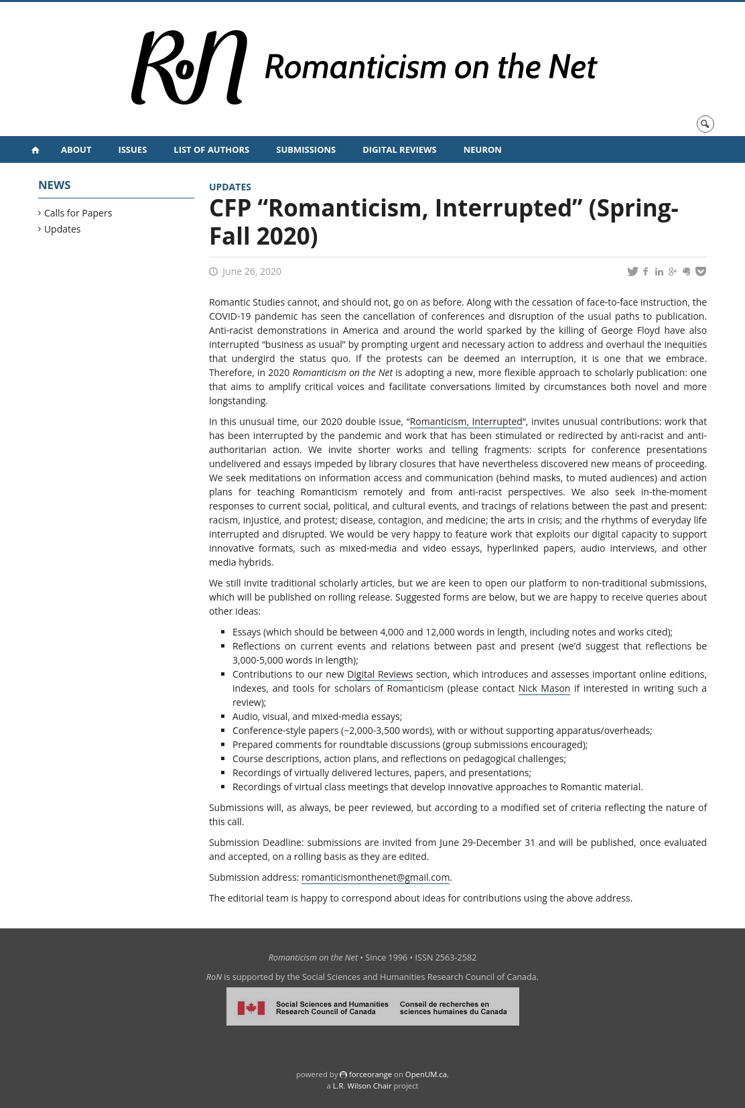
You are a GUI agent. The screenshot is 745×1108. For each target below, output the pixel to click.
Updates (63, 229)
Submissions (306, 149)
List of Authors (211, 149)
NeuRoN (483, 149)
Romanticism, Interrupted (466, 421)
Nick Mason (545, 688)
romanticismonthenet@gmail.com (375, 877)
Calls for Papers (79, 212)
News (54, 184)
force (370, 1074)
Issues (132, 149)
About (76, 149)
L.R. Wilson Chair (362, 1086)
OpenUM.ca (426, 1074)
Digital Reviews (399, 149)
